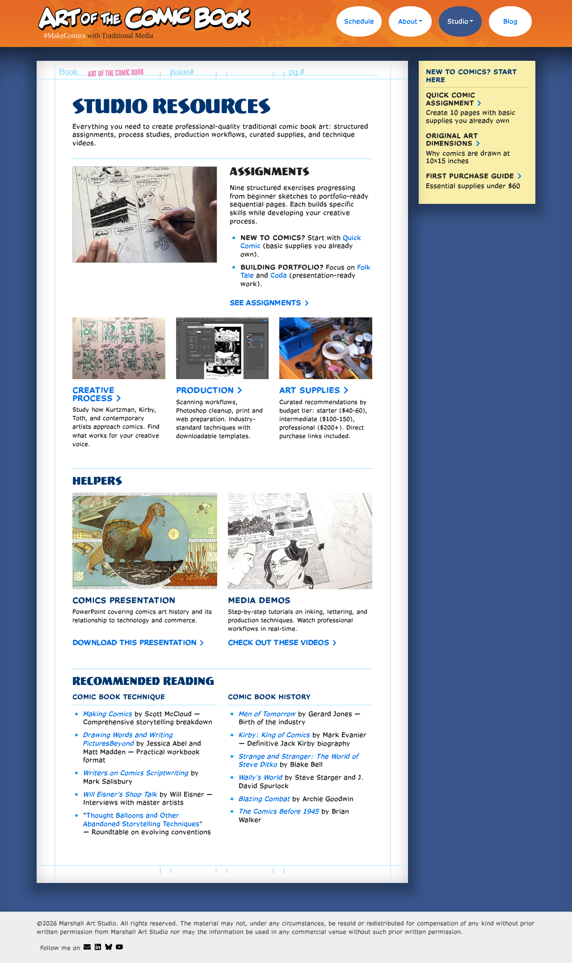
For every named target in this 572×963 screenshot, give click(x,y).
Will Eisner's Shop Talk (120, 794)
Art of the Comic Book (144, 18)
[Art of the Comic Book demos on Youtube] (119, 946)
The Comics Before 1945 (279, 811)
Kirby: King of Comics (274, 735)
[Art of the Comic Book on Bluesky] (108, 946)
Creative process (93, 394)
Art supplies (309, 390)
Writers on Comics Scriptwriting (136, 773)
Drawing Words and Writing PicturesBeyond (128, 739)
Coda (278, 275)
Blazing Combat (264, 798)
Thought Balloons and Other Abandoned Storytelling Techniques (141, 819)
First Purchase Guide (470, 176)
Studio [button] (457, 21)
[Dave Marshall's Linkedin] (97, 946)
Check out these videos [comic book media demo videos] (278, 642)
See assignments (265, 302)
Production (205, 390)
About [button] (407, 21)
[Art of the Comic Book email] (87, 946)
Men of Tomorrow (267, 714)
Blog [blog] (510, 21)
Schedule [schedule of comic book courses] (359, 21)
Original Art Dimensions (452, 140)
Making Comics (107, 714)
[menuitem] (359, 23)
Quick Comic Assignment (450, 99)
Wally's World (260, 777)
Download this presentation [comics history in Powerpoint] (134, 642)
